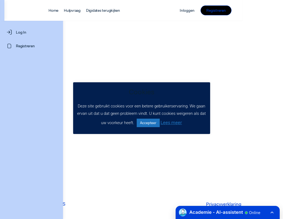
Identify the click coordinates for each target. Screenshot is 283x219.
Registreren (256, 10)
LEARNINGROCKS (104, 204)
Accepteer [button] (148, 123)
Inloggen (228, 10)
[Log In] (31, 32)
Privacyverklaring (233, 204)
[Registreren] (31, 46)
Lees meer (171, 122)
